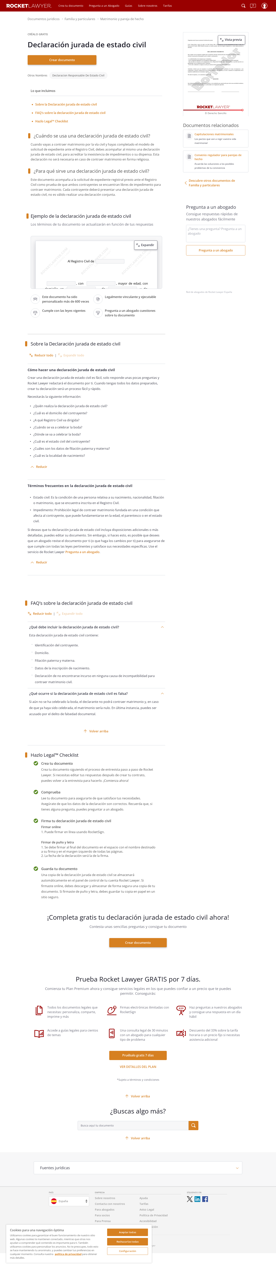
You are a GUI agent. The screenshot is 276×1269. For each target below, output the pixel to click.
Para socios (102, 1215)
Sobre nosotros (147, 5)
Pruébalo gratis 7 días (138, 1055)
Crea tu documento (70, 5)
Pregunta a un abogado (82, 552)
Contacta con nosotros (110, 1204)
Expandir (147, 245)
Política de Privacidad (154, 1215)
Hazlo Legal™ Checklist (51, 121)
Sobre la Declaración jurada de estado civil (66, 104)
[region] (79, 1244)
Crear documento (62, 60)
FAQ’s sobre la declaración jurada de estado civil (70, 113)
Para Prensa (103, 1221)
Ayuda (144, 1198)
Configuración (127, 1251)
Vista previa (233, 40)
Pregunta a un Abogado (104, 5)
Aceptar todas (127, 1232)
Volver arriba (98, 731)
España (63, 1201)
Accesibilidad (148, 1221)
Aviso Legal (147, 1209)
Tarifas (167, 5)
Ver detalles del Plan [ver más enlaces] (138, 1067)
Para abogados (104, 1209)
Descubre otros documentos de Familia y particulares (212, 182)
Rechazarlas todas (128, 1241)
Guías (128, 5)
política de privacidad (68, 1254)
